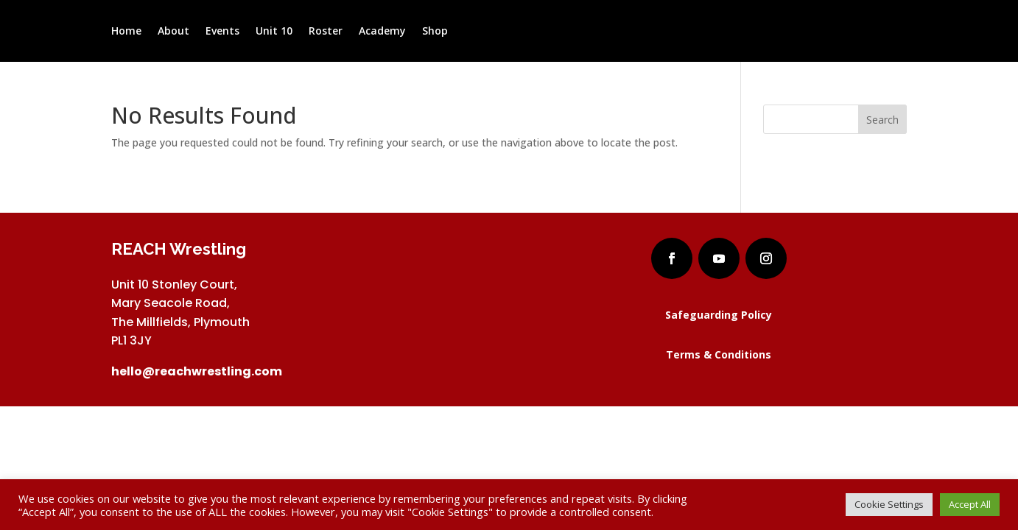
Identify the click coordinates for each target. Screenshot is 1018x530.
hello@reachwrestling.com (196, 371)
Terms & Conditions (718, 354)
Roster (326, 32)
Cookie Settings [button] (889, 504)
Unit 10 (274, 32)
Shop (435, 32)
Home (126, 32)
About (173, 32)
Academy (382, 32)
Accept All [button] (970, 504)
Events (222, 32)
